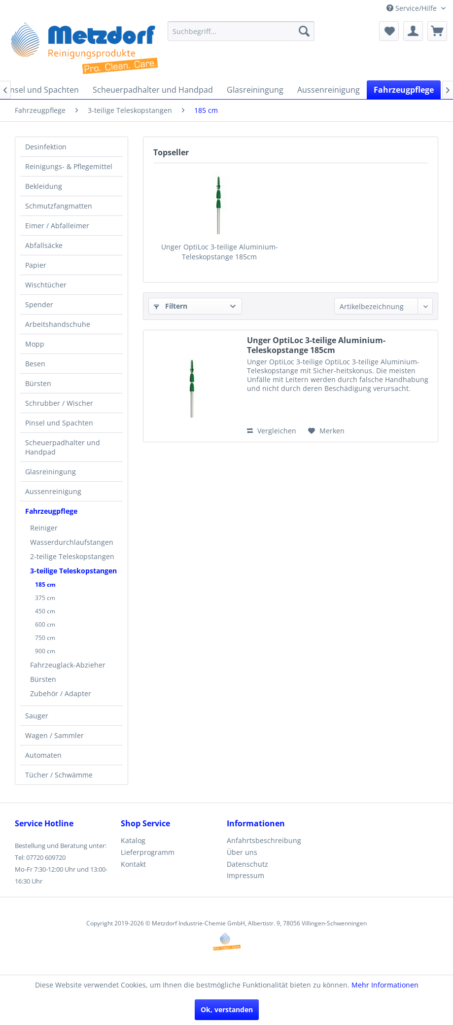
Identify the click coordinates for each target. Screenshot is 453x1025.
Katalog (133, 840)
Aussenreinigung (53, 491)
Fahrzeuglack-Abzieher (67, 665)
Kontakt (133, 864)
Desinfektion (46, 146)
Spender (39, 304)
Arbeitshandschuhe (57, 324)
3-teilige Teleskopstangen (73, 570)
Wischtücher (46, 284)
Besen (35, 363)
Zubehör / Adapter (60, 693)
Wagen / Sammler (54, 735)
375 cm (45, 598)
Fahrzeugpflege (51, 511)
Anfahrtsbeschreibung (264, 840)
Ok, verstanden (227, 1009)
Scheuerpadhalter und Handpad (62, 447)
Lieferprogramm (147, 852)
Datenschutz (247, 864)
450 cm (45, 611)
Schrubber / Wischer (59, 403)
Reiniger (44, 527)
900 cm (45, 651)
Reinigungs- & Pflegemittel (68, 166)
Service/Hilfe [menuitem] (412, 8)
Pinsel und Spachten (59, 422)
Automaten (43, 755)
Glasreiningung (50, 471)
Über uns (242, 852)
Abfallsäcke (44, 245)
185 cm (45, 584)
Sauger (36, 715)
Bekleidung (43, 186)
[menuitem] (241, 31)
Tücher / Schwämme (59, 774)
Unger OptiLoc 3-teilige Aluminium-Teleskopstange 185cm (219, 251)
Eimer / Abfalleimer (57, 225)
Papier (35, 265)
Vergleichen (271, 430)
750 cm (45, 638)
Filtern (170, 306)
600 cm (45, 624)
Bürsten (38, 383)
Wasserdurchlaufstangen (71, 542)
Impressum (245, 875)
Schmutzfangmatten (58, 206)
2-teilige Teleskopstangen (72, 556)
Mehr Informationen (384, 985)
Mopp (34, 344)
